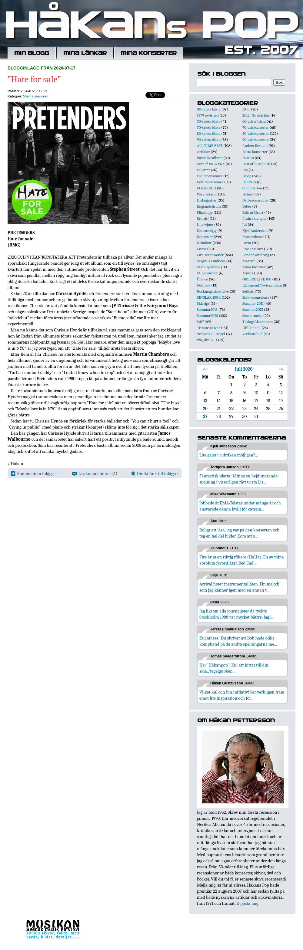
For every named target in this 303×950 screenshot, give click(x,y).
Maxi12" (249, 261)
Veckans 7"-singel (211, 333)
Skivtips (203, 303)
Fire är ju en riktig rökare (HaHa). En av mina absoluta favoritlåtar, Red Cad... (241, 560)
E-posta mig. (247, 903)
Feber (246, 206)
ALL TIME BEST (209, 145)
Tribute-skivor (208, 327)
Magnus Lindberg (211, 261)
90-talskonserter (255, 139)
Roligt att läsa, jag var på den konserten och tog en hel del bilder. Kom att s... (239, 533)
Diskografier (207, 200)
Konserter (205, 236)
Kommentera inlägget (34, 473)
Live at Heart (252, 248)
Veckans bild (252, 333)
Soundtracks (252, 315)
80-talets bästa (208, 133)
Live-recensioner (210, 255)
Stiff (200, 321)
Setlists (248, 291)
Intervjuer (205, 224)
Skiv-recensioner (35, 96)
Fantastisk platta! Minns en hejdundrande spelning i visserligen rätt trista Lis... (238, 479)
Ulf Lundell (251, 327)
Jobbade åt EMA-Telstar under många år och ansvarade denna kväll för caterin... (240, 506)
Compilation (252, 188)
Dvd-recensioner (255, 200)
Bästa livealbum (209, 157)
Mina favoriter (254, 267)
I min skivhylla (254, 218)
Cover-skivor (207, 194)
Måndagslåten (208, 267)
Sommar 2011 (253, 303)
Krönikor (204, 242)
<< (205, 369)
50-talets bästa (208, 121)
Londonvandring (255, 255)
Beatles (248, 157)
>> (281, 369)
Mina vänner (207, 273)
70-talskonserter (255, 127)
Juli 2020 (243, 369)
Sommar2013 (207, 309)
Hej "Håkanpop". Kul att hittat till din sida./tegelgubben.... (233, 668)
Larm (246, 242)
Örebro (202, 279)
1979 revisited (208, 115)
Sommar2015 (252, 309)
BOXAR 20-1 (206, 188)
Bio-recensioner (209, 176)
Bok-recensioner (210, 182)
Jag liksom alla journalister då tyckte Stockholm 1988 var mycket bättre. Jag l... (236, 614)
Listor (201, 248)
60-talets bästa (254, 121)
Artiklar (203, 151)
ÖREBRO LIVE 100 (256, 279)
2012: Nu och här (255, 115)
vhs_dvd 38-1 (207, 340)
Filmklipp (205, 212)
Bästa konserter (255, 151)
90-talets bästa (208, 139)
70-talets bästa (208, 127)
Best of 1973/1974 (211, 163)
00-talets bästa (209, 109)
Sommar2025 (207, 315)
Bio (245, 170)
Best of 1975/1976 (256, 163)
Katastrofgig (207, 230)
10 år (246, 109)
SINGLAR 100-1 (209, 297)
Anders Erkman (255, 145)
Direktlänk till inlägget (155, 473)
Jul (244, 224)
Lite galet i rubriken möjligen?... (228, 455)
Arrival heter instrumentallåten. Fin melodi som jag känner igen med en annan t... (239, 587)
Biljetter (203, 170)
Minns (247, 273)
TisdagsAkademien (257, 321)
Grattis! (203, 218)
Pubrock (203, 285)
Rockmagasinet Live (213, 291)
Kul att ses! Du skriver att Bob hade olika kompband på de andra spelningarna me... (238, 641)
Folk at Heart (252, 212)
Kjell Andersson (255, 230)
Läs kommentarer (91, 473)
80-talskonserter (255, 133)
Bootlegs (249, 182)
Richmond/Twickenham (262, 285)
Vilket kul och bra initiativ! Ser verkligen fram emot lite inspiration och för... (242, 695)
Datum (247, 194)
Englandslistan (209, 206)
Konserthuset (253, 236)
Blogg (246, 176)
